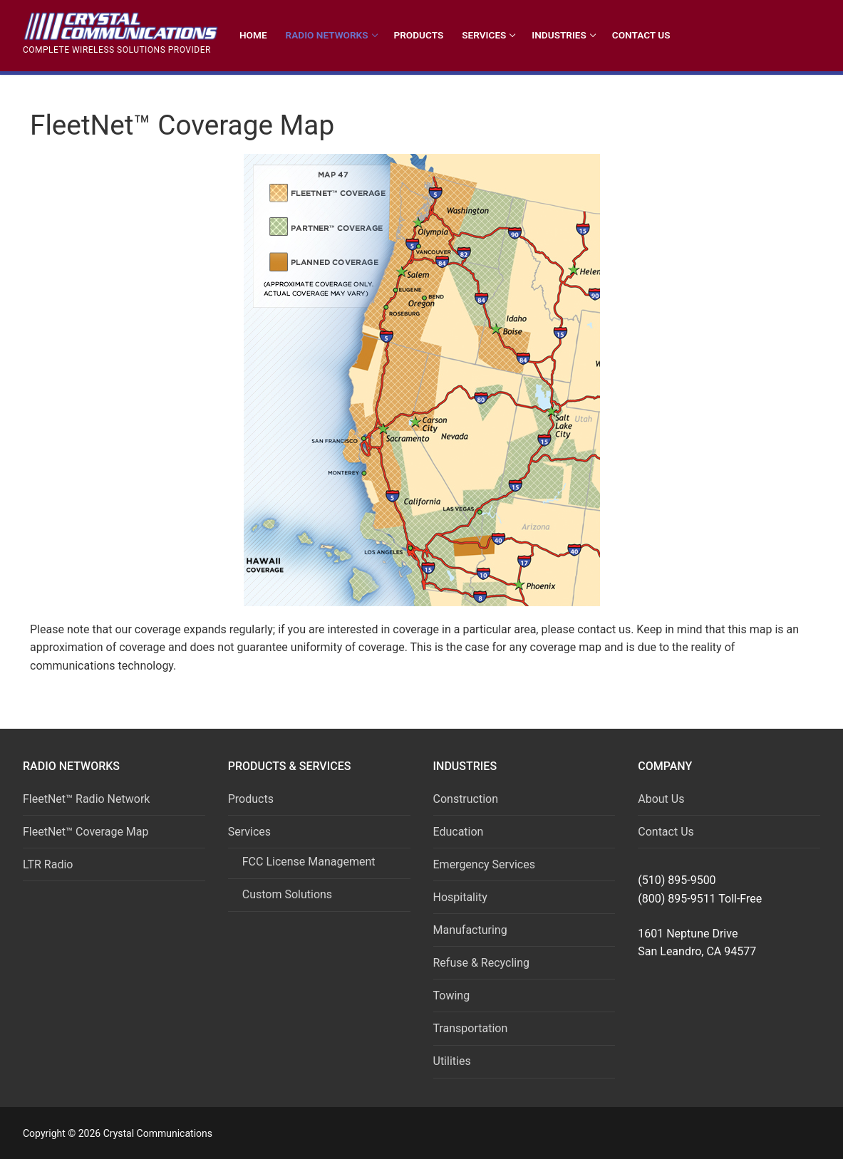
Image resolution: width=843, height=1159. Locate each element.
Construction (466, 799)
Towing (451, 995)
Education (458, 831)
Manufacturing (470, 930)
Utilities (452, 1061)
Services (251, 831)
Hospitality (460, 897)
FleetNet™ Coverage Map (86, 831)
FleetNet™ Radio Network (86, 799)
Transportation (470, 1028)
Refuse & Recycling (481, 963)
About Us (661, 799)
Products (251, 799)
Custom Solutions (287, 894)
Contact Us (666, 831)
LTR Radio (48, 864)
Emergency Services (484, 864)
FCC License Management (309, 861)
